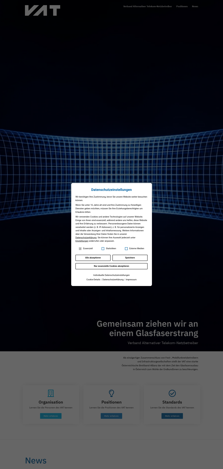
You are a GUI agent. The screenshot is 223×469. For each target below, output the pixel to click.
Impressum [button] (131, 279)
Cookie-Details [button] (93, 279)
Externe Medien (134, 248)
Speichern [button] (130, 257)
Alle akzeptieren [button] (93, 257)
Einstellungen (81, 241)
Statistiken (109, 248)
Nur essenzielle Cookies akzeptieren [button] (111, 266)
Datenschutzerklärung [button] (113, 279)
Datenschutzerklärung (86, 237)
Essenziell (86, 248)
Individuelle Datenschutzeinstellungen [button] (111, 275)
